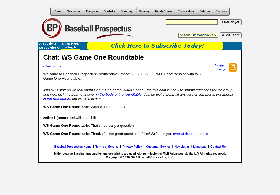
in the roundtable (56, 99)
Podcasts (221, 11)
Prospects (92, 11)
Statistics (109, 11)
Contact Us (218, 146)
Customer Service (158, 146)
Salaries (205, 11)
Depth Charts (163, 11)
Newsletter (73, 11)
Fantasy (144, 11)
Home (57, 11)
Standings (127, 11)
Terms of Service (106, 146)
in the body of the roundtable (119, 94)
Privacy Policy (132, 146)
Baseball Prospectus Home (72, 146)
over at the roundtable (190, 134)
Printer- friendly (220, 67)
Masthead (199, 146)
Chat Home (52, 66)
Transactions (186, 11)
